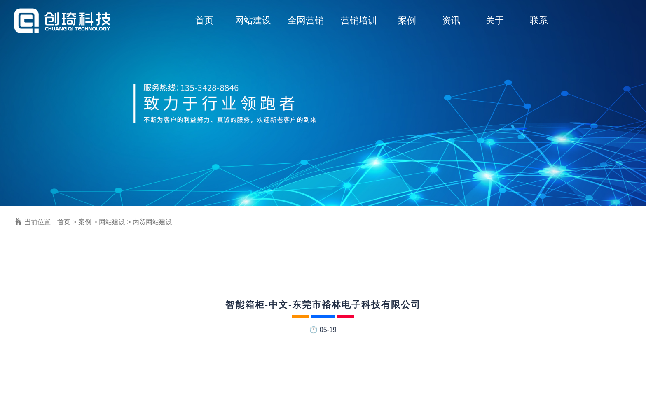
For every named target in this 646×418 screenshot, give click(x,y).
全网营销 (306, 20)
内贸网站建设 (152, 221)
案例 (407, 20)
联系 (539, 20)
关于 (495, 20)
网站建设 (253, 20)
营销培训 (359, 20)
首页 (204, 20)
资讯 (451, 20)
